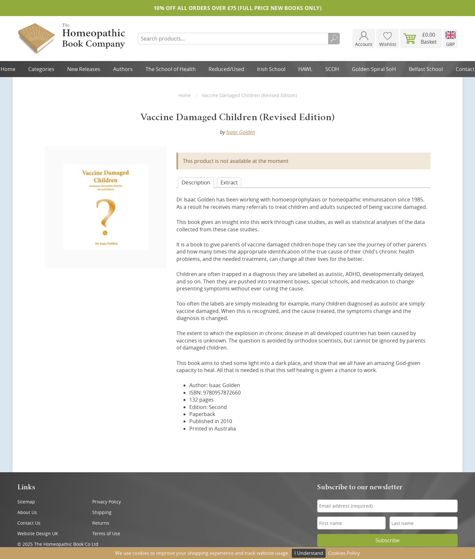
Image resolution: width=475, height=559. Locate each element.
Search (334, 38)
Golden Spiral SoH (374, 69)
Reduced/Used (226, 69)
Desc (196, 182)
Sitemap (26, 502)
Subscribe (387, 540)
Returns (100, 523)
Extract (229, 182)
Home (184, 95)
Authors (123, 69)
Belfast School (426, 69)
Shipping (102, 512)
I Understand (308, 553)
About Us (27, 512)
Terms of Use (106, 533)
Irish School (271, 69)
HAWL (305, 69)
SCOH (332, 69)
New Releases (83, 69)
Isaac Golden (240, 132)
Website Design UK (37, 533)
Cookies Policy (344, 553)
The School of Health (171, 69)
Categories (41, 69)
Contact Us (28, 523)
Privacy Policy (106, 502)
